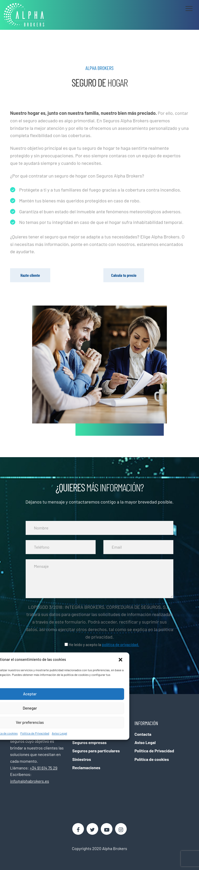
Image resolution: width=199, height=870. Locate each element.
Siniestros (81, 759)
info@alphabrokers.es (29, 781)
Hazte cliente (30, 275)
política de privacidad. (120, 644)
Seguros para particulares (96, 750)
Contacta (142, 734)
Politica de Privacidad (34, 733)
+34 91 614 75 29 (44, 767)
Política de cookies (151, 759)
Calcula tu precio (123, 275)
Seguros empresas (89, 742)
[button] (121, 659)
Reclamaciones (86, 767)
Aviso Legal (59, 733)
